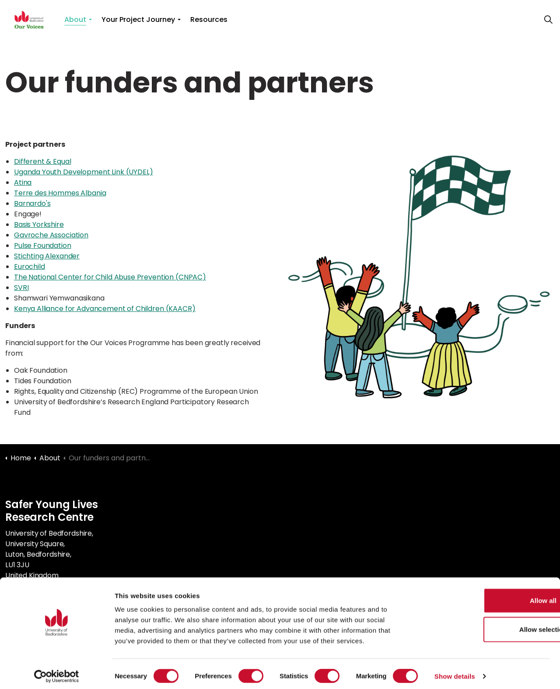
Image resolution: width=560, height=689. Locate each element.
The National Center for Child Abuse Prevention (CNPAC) (110, 277)
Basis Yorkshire (39, 224)
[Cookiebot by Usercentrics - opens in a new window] (56, 671)
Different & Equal (42, 161)
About (75, 19)
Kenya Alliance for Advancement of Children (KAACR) (105, 309)
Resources (209, 19)
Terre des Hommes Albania (60, 193)
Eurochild (29, 266)
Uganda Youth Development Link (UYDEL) (83, 172)
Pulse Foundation (42, 245)
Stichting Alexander (47, 256)
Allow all (487, 596)
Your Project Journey (138, 19)
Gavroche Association (51, 235)
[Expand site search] (548, 20)
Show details (454, 671)
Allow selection (487, 625)
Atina (23, 182)
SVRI (21, 288)
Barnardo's (32, 203)
